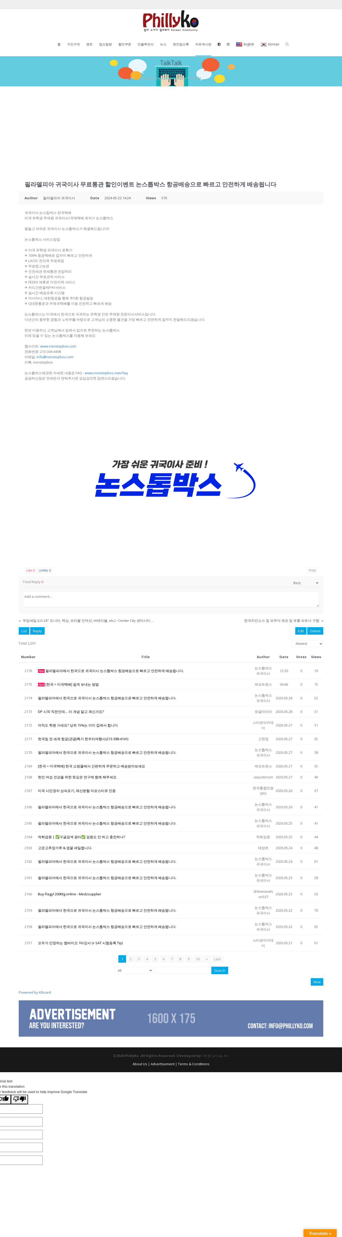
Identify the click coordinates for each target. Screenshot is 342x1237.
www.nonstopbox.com (58, 346)
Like (30, 570)
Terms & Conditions (193, 1064)
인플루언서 (146, 44)
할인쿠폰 (124, 44)
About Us (140, 1064)
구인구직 (73, 44)
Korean (270, 44)
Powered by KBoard (35, 992)
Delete (315, 631)
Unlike (45, 570)
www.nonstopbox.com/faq (106, 372)
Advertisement (162, 1064)
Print (312, 570)
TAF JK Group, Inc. (215, 1055)
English (245, 44)
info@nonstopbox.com (55, 356)
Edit (301, 631)
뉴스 (163, 44)
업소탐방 (105, 44)
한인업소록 (181, 44)
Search (220, 970)
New (317, 982)
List (24, 631)
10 (198, 959)
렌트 (89, 44)
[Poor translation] (19, 1099)
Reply (37, 631)
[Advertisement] (171, 126)
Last (217, 959)
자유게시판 (203, 44)
